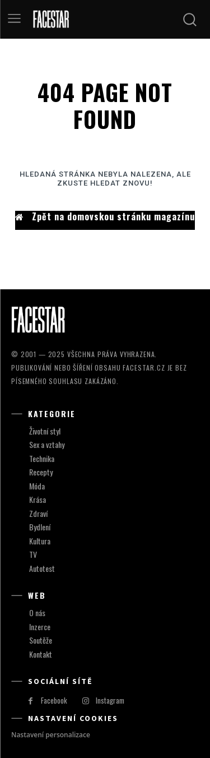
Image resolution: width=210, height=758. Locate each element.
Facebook (54, 700)
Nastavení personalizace (50, 734)
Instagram (110, 700)
